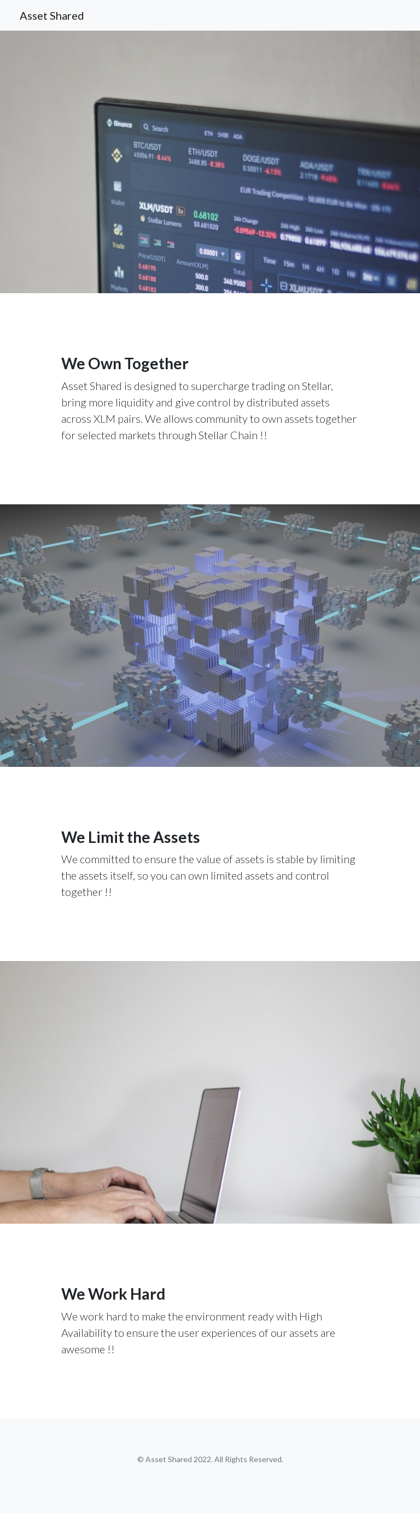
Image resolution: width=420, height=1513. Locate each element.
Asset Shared (52, 15)
